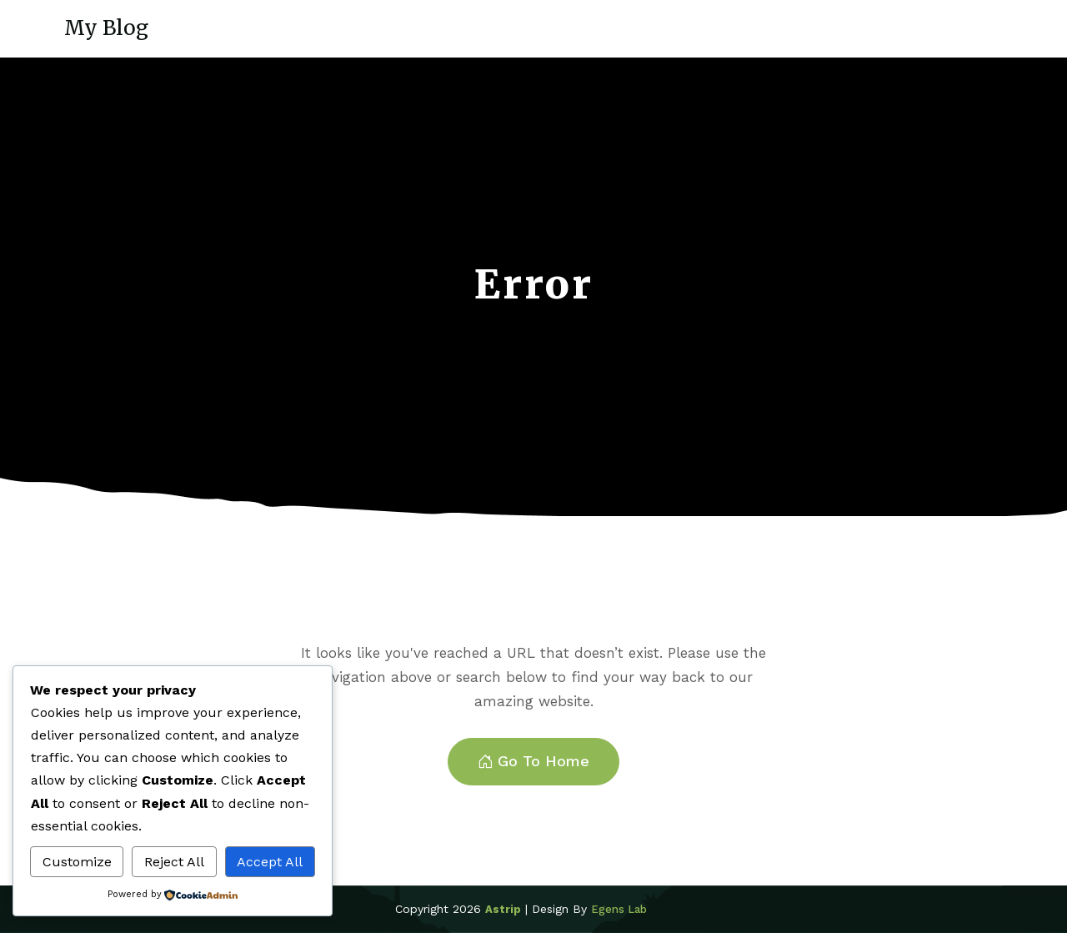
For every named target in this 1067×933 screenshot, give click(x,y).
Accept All (270, 862)
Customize (77, 862)
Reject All (174, 862)
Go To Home (533, 762)
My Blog (106, 28)
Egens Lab (619, 909)
